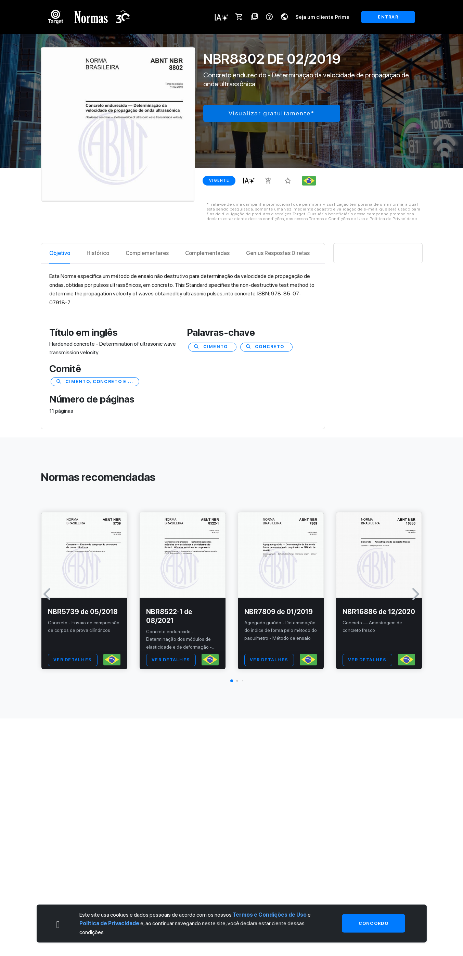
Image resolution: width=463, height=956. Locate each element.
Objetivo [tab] (59, 253)
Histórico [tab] (98, 253)
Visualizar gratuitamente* (271, 113)
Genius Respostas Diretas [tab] (278, 253)
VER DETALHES (72, 659)
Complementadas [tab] (207, 253)
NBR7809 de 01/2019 (278, 612)
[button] (231, 680)
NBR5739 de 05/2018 (83, 612)
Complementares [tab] (147, 253)
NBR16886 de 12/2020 (379, 612)
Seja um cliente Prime (322, 17)
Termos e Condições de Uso (270, 914)
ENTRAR (388, 17)
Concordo (373, 923)
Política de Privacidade (109, 923)
